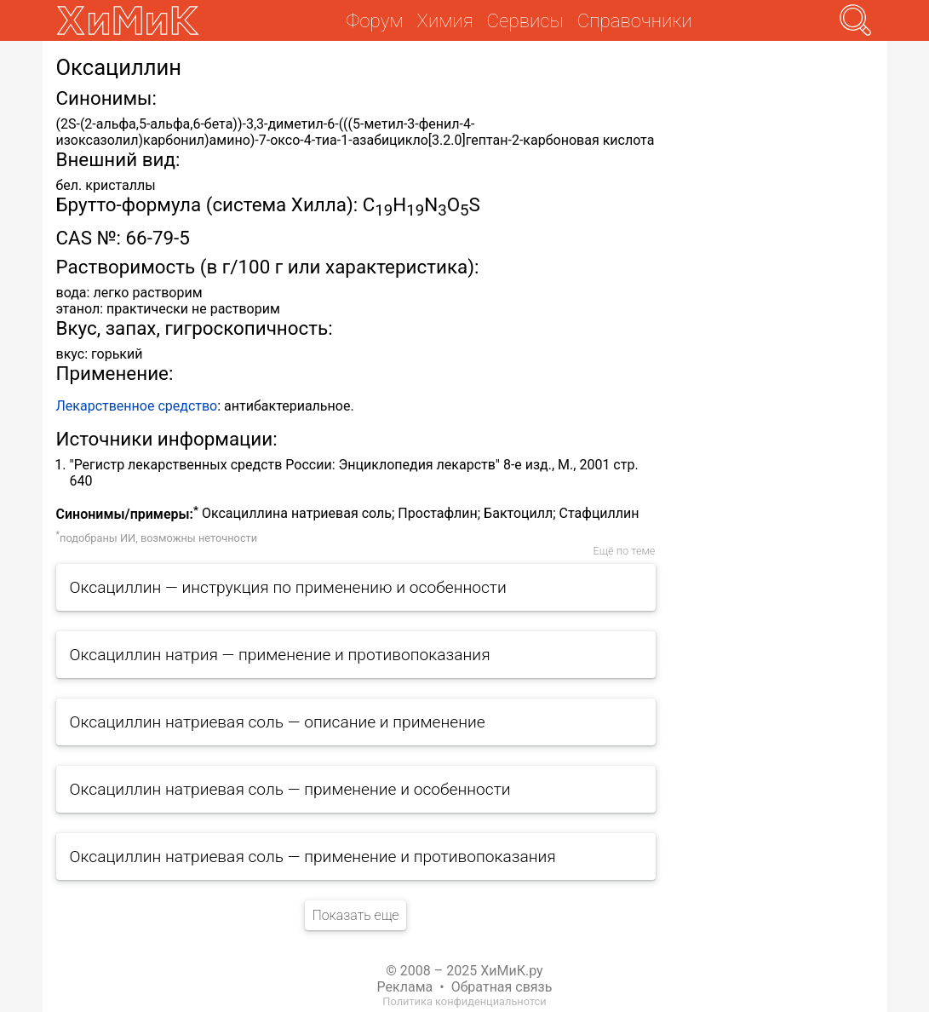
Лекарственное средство (137, 406)
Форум (374, 20)
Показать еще (355, 915)
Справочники (634, 20)
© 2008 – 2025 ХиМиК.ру (464, 971)
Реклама (405, 987)
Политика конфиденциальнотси (464, 1001)
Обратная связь (502, 987)
